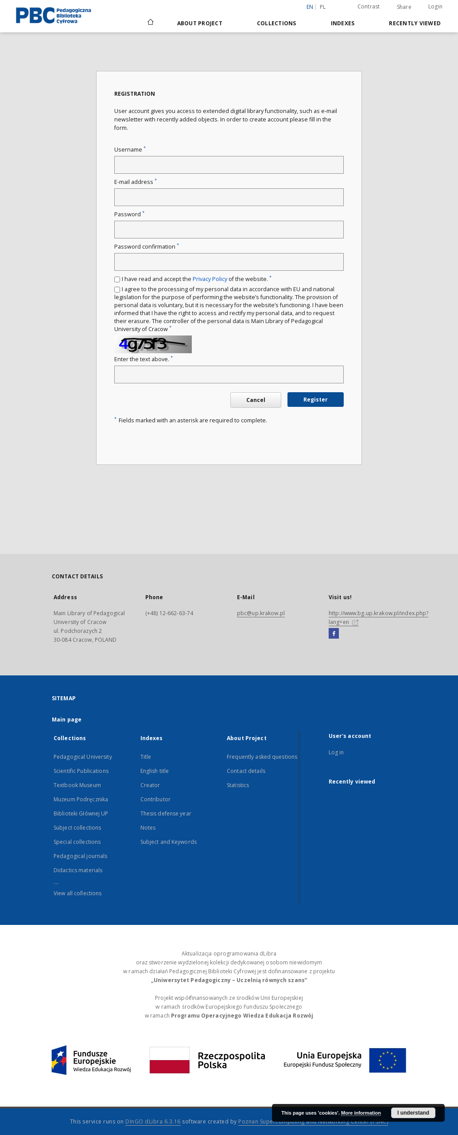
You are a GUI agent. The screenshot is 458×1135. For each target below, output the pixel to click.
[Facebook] (334, 634)
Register (315, 399)
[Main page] (150, 23)
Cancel (255, 400)
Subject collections (77, 827)
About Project (199, 23)
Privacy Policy (210, 279)
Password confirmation (146, 246)
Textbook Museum (77, 785)
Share (404, 7)
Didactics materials (78, 870)
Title (145, 757)
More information (361, 1112)
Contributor (155, 799)
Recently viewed (415, 23)
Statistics (238, 785)
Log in (336, 752)
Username (130, 149)
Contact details (246, 771)
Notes (148, 827)
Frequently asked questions (262, 757)
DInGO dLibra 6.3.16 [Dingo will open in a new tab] (153, 1121)
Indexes (343, 23)
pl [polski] (323, 7)
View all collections (77, 893)
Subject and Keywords (168, 842)
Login (435, 6)
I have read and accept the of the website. (197, 279)
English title (154, 771)
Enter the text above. (143, 359)
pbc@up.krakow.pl (261, 613)
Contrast (368, 6)
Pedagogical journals (80, 856)
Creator (150, 785)
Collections (276, 23)
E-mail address (135, 182)
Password (129, 214)
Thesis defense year (165, 813)
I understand (413, 1113)
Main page (67, 719)
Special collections (77, 842)
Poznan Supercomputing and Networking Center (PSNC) (313, 1121)
